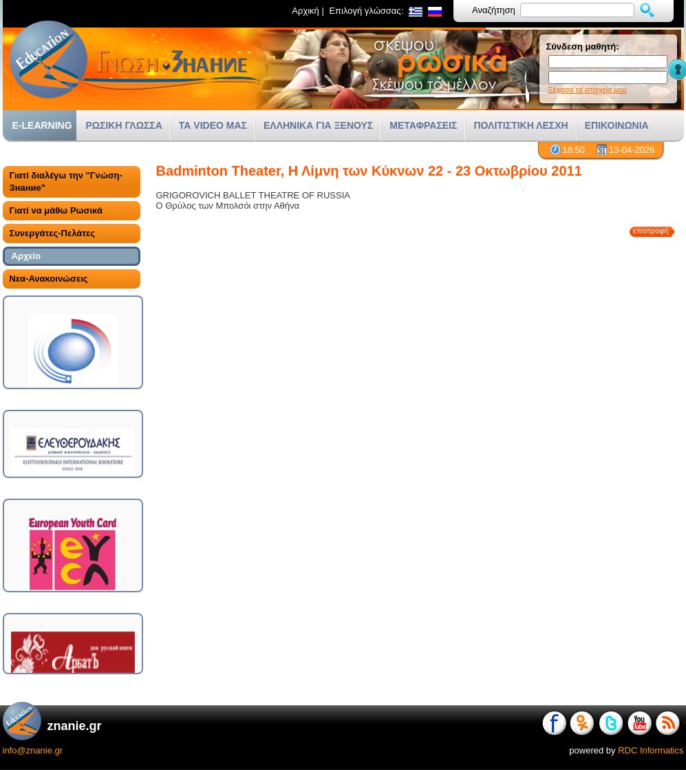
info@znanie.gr (33, 750)
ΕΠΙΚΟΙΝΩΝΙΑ (617, 125)
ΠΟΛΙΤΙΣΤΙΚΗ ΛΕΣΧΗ (520, 125)
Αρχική (305, 11)
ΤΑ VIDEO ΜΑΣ (213, 125)
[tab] (71, 182)
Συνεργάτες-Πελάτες (52, 233)
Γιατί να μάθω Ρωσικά (56, 210)
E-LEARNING (42, 125)
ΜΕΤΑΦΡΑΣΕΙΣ (423, 125)
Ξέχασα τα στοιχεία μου (587, 89)
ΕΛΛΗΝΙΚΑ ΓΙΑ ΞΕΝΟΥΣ (318, 125)
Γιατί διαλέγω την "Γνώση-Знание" (66, 181)
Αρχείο (26, 256)
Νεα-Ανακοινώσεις (49, 278)
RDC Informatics (650, 750)
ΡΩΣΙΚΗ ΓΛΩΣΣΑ (124, 125)
